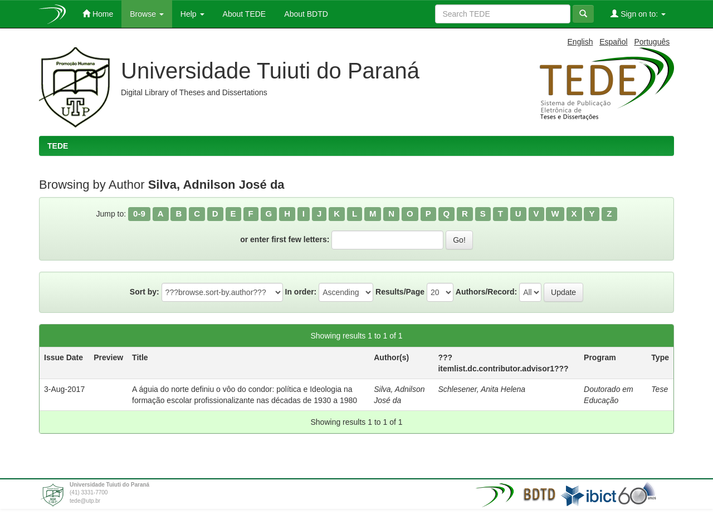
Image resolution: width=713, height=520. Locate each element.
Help (192, 13)
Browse (147, 13)
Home (97, 13)
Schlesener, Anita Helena (481, 389)
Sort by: (144, 291)
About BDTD (305, 13)
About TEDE (243, 13)
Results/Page (399, 291)
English (580, 41)
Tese (659, 389)
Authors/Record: (486, 291)
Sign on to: (638, 13)
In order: (301, 291)
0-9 (139, 213)
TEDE (57, 145)
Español (613, 41)
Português (652, 41)
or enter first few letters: (284, 239)
